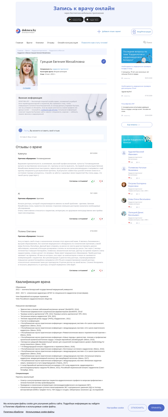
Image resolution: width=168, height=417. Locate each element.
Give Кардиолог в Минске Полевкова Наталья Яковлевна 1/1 (129, 178)
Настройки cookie (115, 408)
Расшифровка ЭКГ (128, 104)
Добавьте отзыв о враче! (109, 31)
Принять (156, 408)
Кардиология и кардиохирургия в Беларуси (133, 57)
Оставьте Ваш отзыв (61, 137)
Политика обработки (13, 412)
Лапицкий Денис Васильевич (136, 213)
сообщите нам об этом (49, 110)
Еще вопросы (134, 125)
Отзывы (50, 42)
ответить (127, 78)
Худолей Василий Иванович (136, 153)
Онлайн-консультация (68, 42)
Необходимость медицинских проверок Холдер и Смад (136, 67)
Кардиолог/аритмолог (61, 69)
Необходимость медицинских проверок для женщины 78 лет (136, 87)
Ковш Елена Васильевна (139, 199)
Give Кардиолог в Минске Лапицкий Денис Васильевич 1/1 (129, 223)
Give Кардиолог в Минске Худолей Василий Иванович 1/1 (129, 162)
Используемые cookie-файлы (40, 412)
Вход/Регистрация (141, 32)
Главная (19, 42)
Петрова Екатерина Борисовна (137, 184)
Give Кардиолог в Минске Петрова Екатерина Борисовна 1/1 (129, 194)
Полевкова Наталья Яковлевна (137, 168)
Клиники (40, 42)
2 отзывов (26, 88)
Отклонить (137, 408)
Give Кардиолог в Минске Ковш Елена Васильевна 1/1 (129, 207)
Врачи (29, 42)
